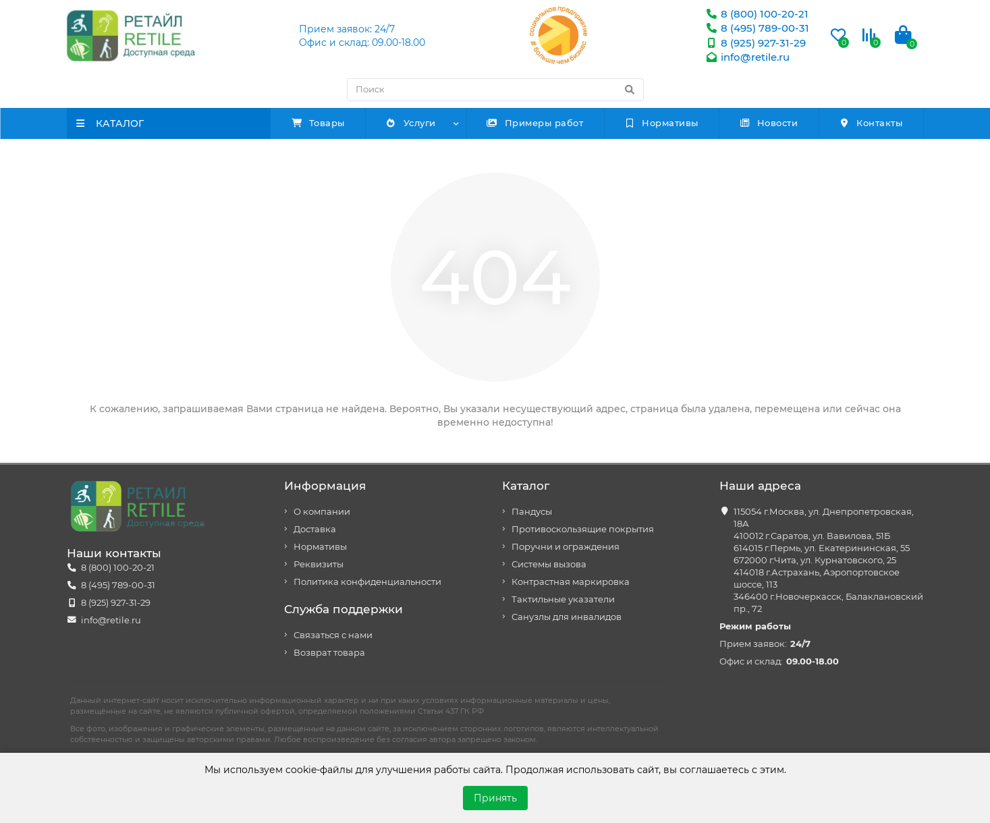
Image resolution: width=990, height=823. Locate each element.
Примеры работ (535, 122)
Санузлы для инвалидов (567, 617)
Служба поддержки (343, 609)
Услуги (410, 122)
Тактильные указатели (563, 599)
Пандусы (532, 512)
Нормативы (661, 122)
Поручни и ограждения (566, 547)
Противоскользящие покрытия (583, 529)
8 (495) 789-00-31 (757, 28)
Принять (495, 798)
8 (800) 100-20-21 (756, 13)
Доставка (315, 529)
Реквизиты (318, 564)
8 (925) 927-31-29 (755, 42)
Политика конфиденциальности (367, 582)
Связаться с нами (333, 635)
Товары (318, 122)
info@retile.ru (747, 57)
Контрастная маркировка (571, 582)
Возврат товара (329, 653)
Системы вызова (549, 564)
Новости (768, 122)
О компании (322, 512)
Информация (325, 485)
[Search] (495, 89)
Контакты (871, 122)
